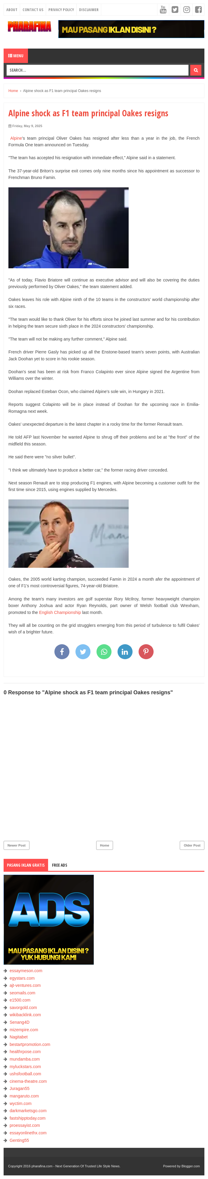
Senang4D (19, 1022)
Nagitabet (19, 1037)
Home (104, 845)
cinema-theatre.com (28, 1081)
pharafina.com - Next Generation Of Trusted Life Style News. (76, 1166)
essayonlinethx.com (28, 1132)
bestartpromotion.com (30, 1044)
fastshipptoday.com (28, 1118)
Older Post (192, 845)
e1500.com (20, 1000)
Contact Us (33, 9)
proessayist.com (25, 1125)
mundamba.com (25, 1059)
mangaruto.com (24, 1096)
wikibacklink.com (25, 1014)
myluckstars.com (25, 1066)
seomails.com (22, 992)
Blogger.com (191, 1166)
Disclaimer (89, 9)
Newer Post (17, 845)
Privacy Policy (61, 9)
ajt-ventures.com (25, 985)
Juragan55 (19, 1088)
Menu (15, 55)
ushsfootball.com (25, 1073)
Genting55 (19, 1140)
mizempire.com (24, 1029)
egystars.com (22, 978)
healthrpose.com (25, 1051)
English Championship (60, 612)
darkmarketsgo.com (28, 1110)
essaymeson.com (26, 970)
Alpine (15, 138)
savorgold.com (23, 1007)
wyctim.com (21, 1103)
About (11, 9)
